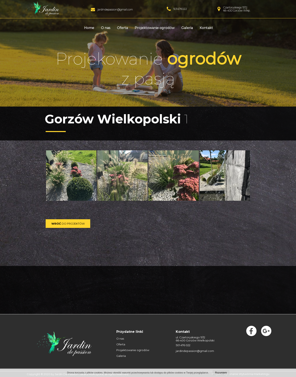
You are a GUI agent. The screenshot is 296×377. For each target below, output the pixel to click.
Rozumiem (221, 372)
